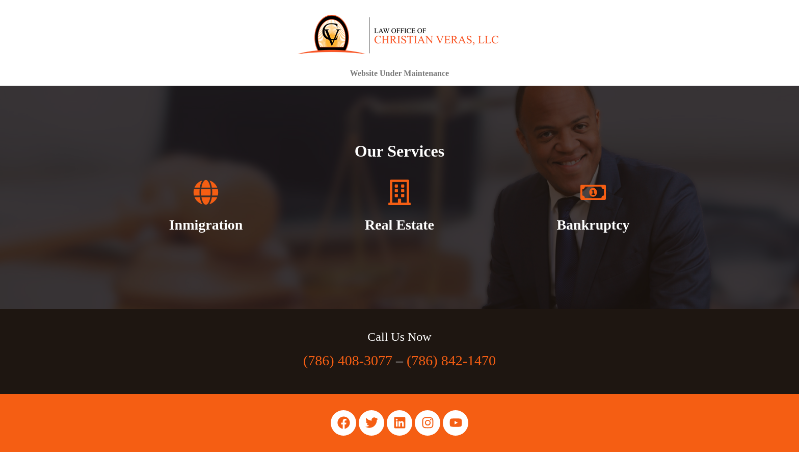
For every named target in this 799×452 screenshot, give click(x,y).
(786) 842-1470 (451, 360)
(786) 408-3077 (347, 360)
